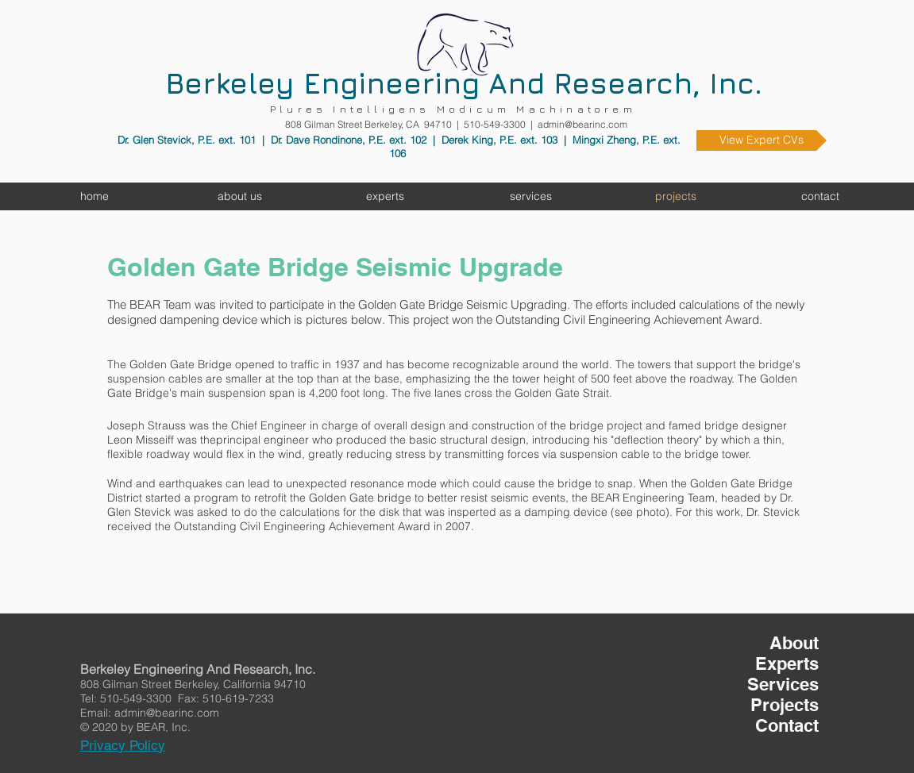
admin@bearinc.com (582, 124)
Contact (787, 725)
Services (783, 684)
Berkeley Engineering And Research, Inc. (463, 83)
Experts (787, 663)
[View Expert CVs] (761, 140)
